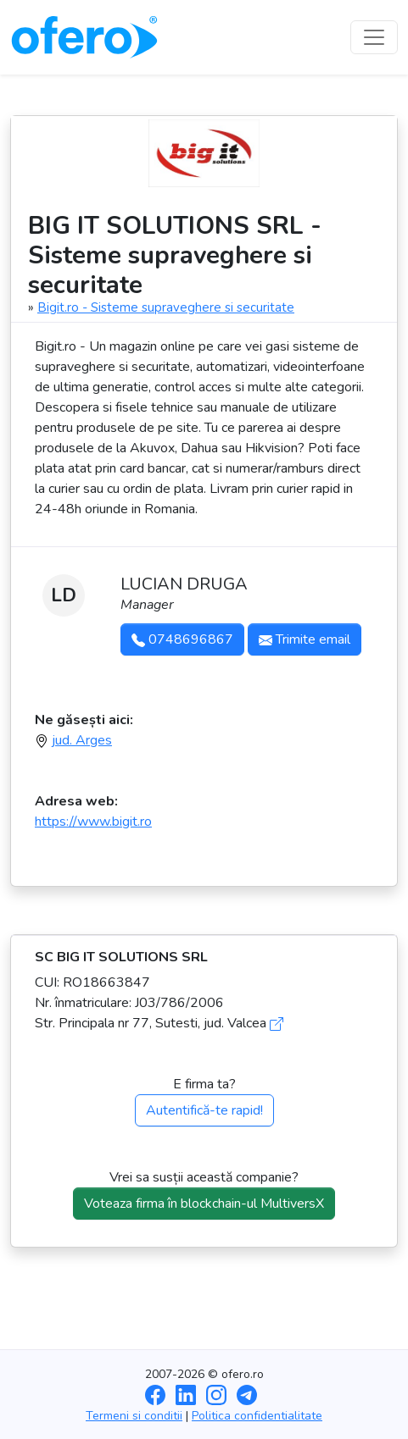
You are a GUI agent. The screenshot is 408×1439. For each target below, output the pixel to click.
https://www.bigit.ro (93, 821)
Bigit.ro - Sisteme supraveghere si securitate (165, 307)
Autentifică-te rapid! (204, 1110)
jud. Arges (82, 740)
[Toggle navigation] (374, 37)
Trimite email (304, 639)
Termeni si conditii (134, 1416)
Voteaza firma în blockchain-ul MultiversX (204, 1203)
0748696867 (182, 639)
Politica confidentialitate (257, 1416)
